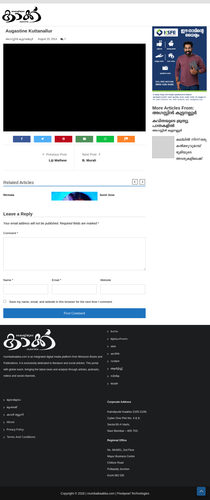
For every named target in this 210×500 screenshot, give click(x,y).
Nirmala (8, 195)
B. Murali (89, 160)
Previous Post (56, 154)
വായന (117, 361)
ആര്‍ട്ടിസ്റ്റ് (119, 369)
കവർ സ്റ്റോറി (18, 415)
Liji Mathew (58, 160)
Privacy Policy (18, 430)
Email (56, 280)
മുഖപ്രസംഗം (121, 339)
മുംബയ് (15, 407)
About (13, 422)
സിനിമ (117, 376)
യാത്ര (117, 383)
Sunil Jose (107, 195)
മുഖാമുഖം (17, 400)
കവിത (117, 354)
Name (8, 280)
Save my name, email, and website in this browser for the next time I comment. (61, 301)
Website (105, 280)
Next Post (89, 154)
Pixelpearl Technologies (133, 496)
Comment (10, 233)
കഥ (116, 346)
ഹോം (117, 331)
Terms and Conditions (24, 437)
